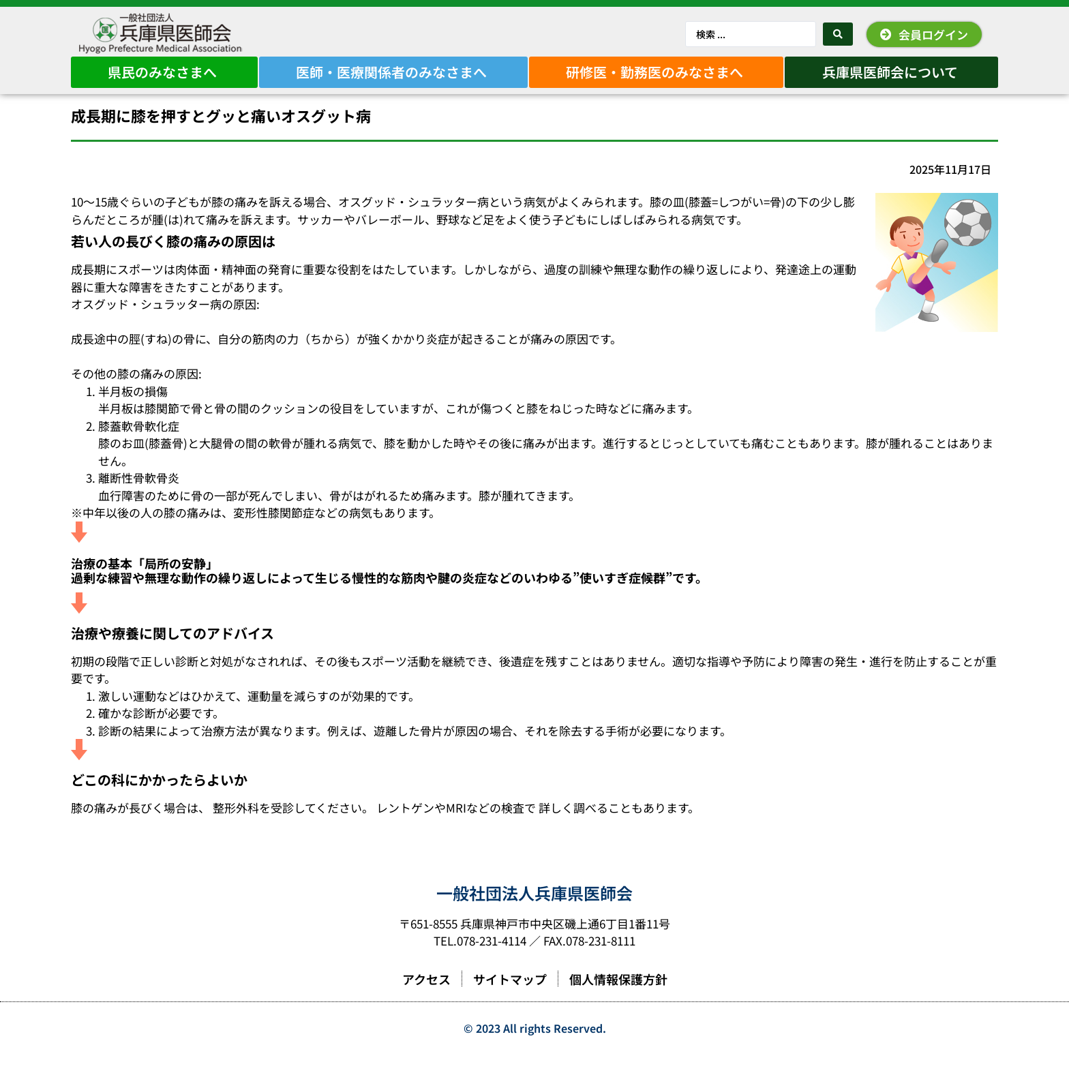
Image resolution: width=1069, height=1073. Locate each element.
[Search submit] (838, 34)
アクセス (426, 998)
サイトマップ (510, 998)
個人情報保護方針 (618, 998)
